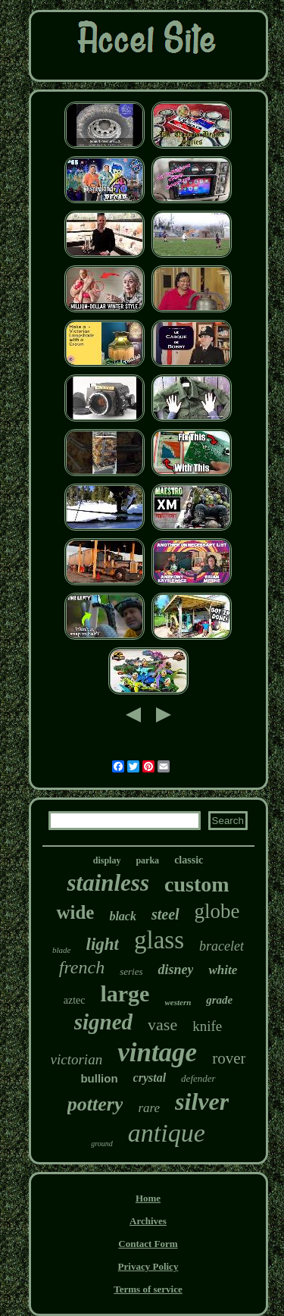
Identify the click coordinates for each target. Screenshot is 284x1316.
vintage (157, 1052)
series (131, 971)
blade (61, 949)
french (82, 967)
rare (149, 1108)
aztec (75, 1000)
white (222, 970)
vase (162, 1024)
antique (166, 1133)
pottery (95, 1104)
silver (202, 1101)
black (122, 916)
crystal (150, 1077)
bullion (98, 1078)
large (124, 993)
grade (219, 1000)
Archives (148, 1221)
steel (165, 914)
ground (102, 1143)
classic (188, 860)
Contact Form (147, 1243)
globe (217, 911)
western (177, 1002)
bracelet (221, 946)
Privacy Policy (148, 1266)
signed (103, 1022)
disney (175, 969)
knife (207, 1026)
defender (198, 1078)
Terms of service (148, 1289)
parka (147, 860)
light (102, 944)
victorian (77, 1059)
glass (159, 940)
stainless (108, 883)
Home (148, 1198)
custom (196, 884)
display (107, 860)
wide (75, 912)
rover (228, 1058)
